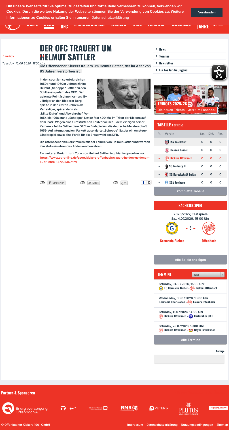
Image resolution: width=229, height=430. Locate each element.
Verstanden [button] (207, 12)
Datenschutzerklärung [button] (110, 17)
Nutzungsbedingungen (197, 424)
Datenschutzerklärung (162, 424)
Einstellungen (149, 182)
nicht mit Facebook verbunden (42, 182)
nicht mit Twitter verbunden (82, 182)
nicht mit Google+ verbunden (115, 182)
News (162, 49)
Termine (164, 56)
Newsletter (166, 63)
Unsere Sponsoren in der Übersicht (202, 392)
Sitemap (222, 424)
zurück (8, 56)
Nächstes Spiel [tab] (190, 205)
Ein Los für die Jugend (173, 70)
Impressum (135, 424)
